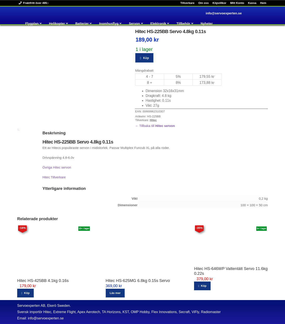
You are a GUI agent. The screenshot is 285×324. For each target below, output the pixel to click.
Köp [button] (26, 293)
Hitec (153, 120)
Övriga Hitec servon (56, 167)
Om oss (203, 3)
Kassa (252, 3)
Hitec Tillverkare (54, 177)
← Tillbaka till (155, 126)
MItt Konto (237, 3)
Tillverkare (187, 3)
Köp (146, 58)
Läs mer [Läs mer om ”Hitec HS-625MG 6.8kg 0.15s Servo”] (115, 293)
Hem (263, 3)
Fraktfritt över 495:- (33, 3)
